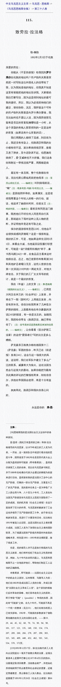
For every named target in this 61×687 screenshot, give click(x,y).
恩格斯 (45, 3)
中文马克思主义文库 (17, 3)
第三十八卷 (41, 8)
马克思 (36, 3)
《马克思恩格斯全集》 (18, 8)
